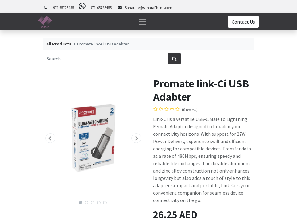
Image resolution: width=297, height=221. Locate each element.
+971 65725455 (62, 7)
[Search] (174, 58)
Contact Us (243, 22)
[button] (50, 138)
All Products (58, 44)
